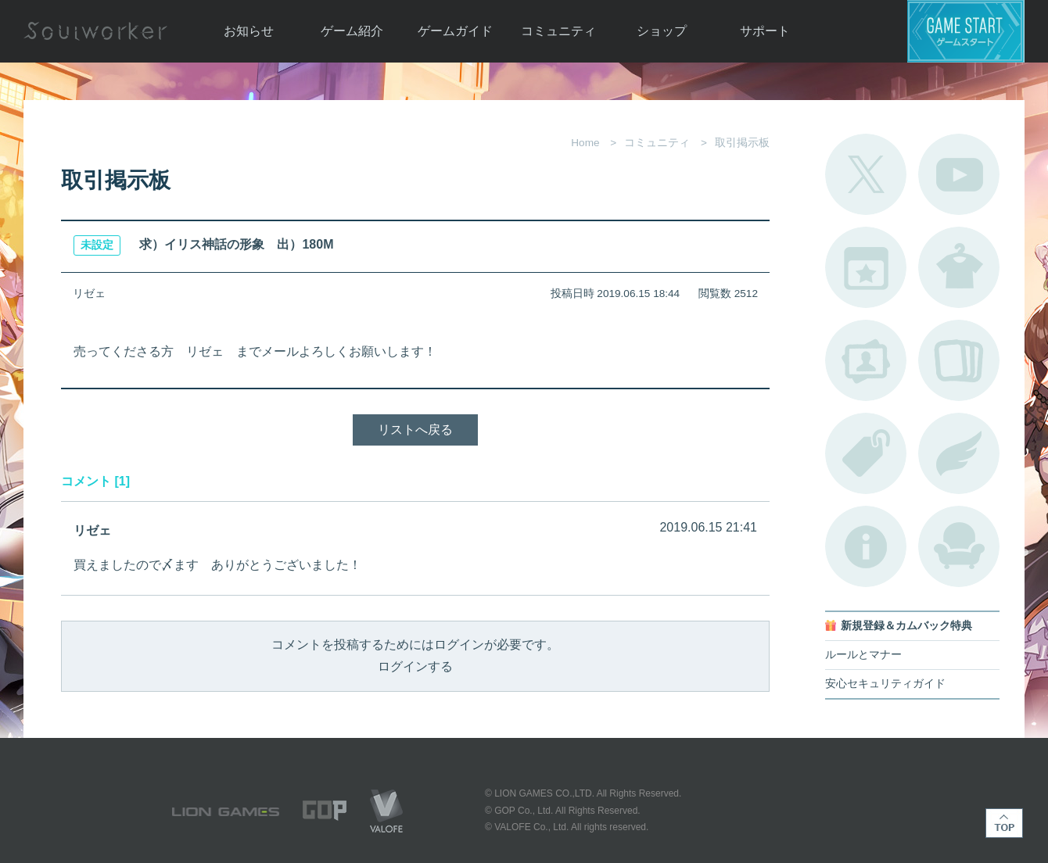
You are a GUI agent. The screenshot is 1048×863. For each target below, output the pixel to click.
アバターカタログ (959, 267)
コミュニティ (558, 31)
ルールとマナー (863, 655)
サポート (765, 31)
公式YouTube (959, 174)
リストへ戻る (415, 429)
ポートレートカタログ (865, 360)
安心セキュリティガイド (885, 683)
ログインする (415, 666)
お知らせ (249, 31)
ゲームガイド (455, 31)
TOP (1004, 823)
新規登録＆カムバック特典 (906, 626)
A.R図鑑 (959, 360)
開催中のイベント (865, 267)
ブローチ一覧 (959, 453)
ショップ (662, 31)
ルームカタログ (959, 546)
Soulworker (95, 31)
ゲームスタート (966, 31)
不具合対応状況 (865, 546)
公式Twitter (865, 174)
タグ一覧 (865, 453)
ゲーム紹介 (352, 31)
